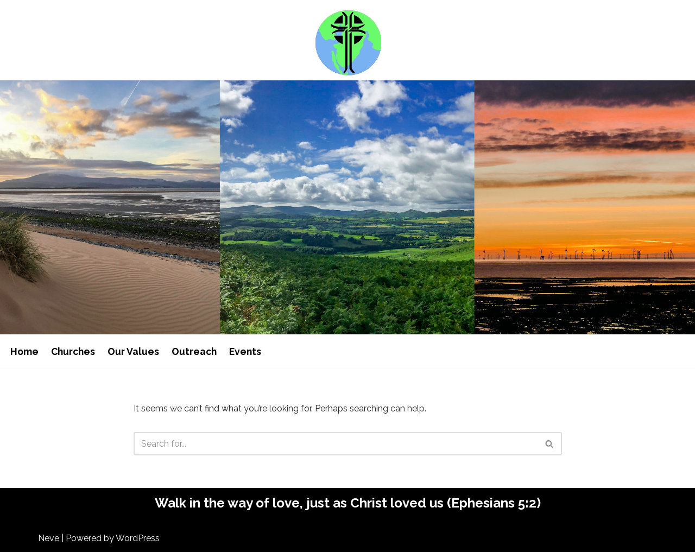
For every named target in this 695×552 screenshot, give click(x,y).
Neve (48, 538)
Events (245, 351)
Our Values (133, 351)
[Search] (336, 443)
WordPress (138, 538)
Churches (73, 351)
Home (24, 351)
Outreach (194, 351)
